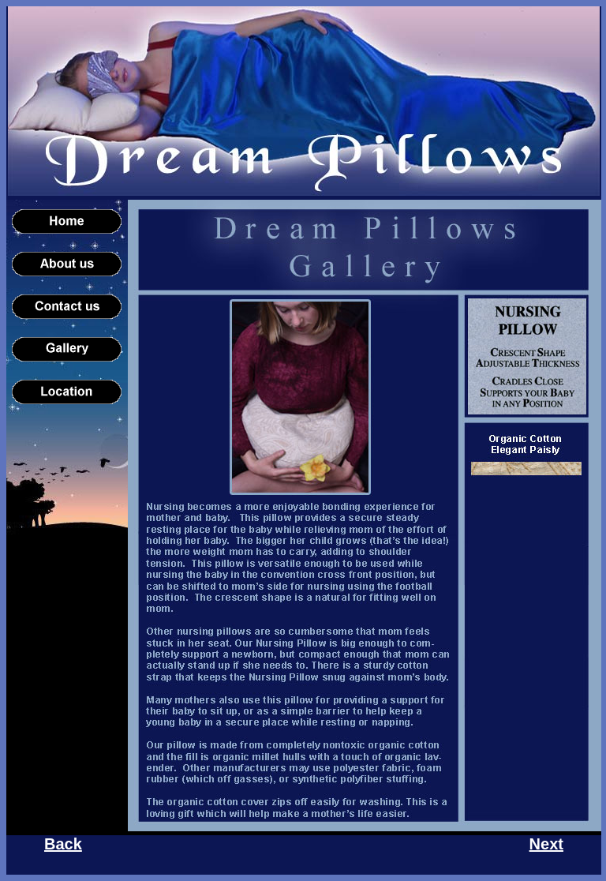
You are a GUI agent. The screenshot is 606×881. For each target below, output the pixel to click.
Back (63, 844)
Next (546, 844)
